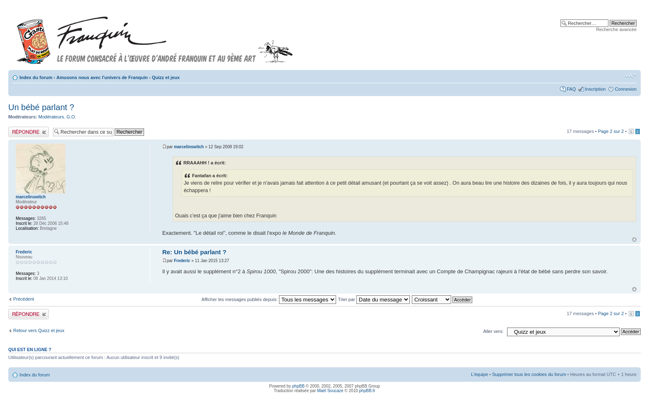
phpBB (298, 386)
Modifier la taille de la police (631, 76)
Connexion (626, 89)
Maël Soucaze (330, 390)
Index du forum (35, 77)
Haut (634, 239)
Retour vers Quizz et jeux (39, 330)
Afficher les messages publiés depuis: (269, 299)
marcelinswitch (189, 147)
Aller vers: (493, 331)
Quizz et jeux (166, 77)
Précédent (23, 298)
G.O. (71, 116)
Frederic (182, 260)
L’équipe (479, 374)
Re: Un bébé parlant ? (194, 251)
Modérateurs (51, 116)
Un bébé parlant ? (41, 107)
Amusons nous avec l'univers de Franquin (102, 77)
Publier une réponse (28, 132)
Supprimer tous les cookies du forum (529, 374)
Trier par (374, 299)
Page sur (611, 131)
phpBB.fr (367, 390)
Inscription (595, 89)
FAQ (571, 89)
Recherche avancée (616, 29)
